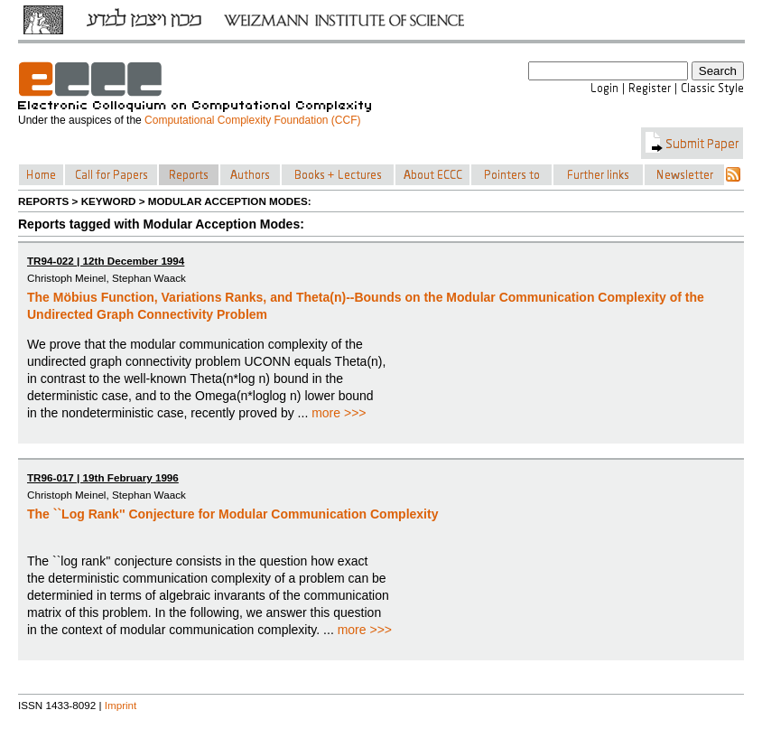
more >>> (338, 413)
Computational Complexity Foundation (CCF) (252, 120)
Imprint (121, 705)
